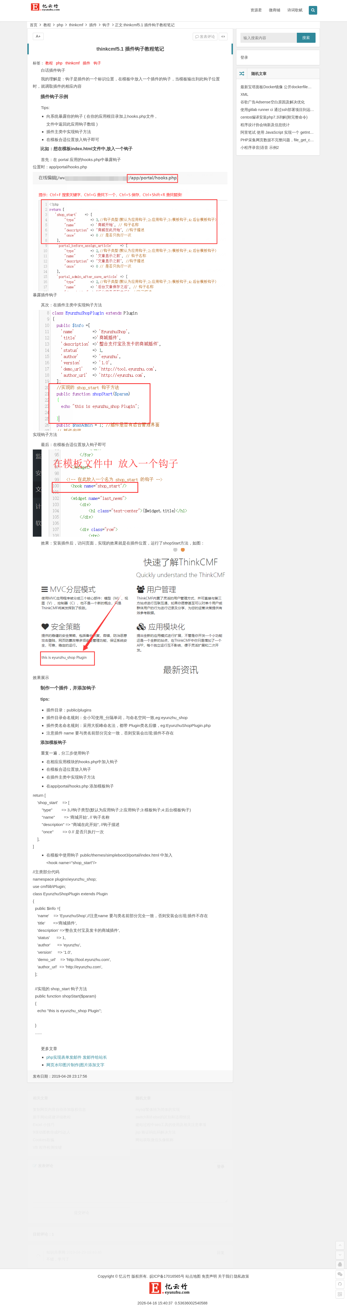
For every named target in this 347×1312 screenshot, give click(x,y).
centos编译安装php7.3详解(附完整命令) (273, 117)
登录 (244, 57)
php (60, 25)
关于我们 (225, 1276)
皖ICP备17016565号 (167, 1276)
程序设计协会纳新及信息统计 (265, 125)
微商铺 (274, 10)
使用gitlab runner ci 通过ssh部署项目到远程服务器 (283, 109)
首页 (33, 25)
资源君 (256, 10)
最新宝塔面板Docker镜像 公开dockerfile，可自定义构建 (287, 87)
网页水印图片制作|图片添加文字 (75, 1064)
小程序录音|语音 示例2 (259, 147)
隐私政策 (241, 1276)
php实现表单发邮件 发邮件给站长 (76, 1057)
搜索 (306, 37)
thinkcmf (76, 25)
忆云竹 (124, 1276)
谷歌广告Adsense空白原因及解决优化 (272, 102)
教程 (47, 25)
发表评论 (205, 36)
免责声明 (209, 1276)
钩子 (106, 25)
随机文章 (258, 73)
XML (244, 94)
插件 (93, 25)
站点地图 (193, 1276)
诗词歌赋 (295, 10)
